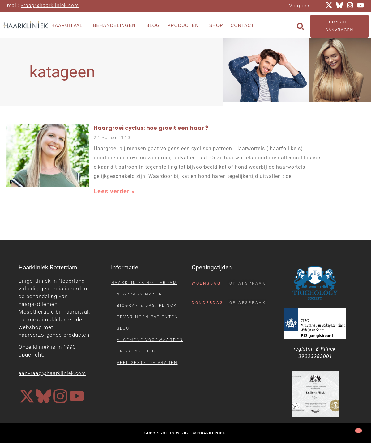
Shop (216, 25)
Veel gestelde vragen (147, 363)
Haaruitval (68, 26)
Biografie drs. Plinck (147, 305)
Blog (153, 25)
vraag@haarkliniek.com (50, 5)
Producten (184, 26)
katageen (62, 71)
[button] (300, 26)
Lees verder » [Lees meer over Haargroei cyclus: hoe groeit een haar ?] (114, 191)
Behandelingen (116, 26)
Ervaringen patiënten (147, 317)
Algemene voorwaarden (150, 340)
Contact (242, 25)
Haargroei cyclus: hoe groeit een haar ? (151, 128)
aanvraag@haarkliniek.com (52, 373)
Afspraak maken (140, 294)
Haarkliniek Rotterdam (144, 283)
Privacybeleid (136, 351)
